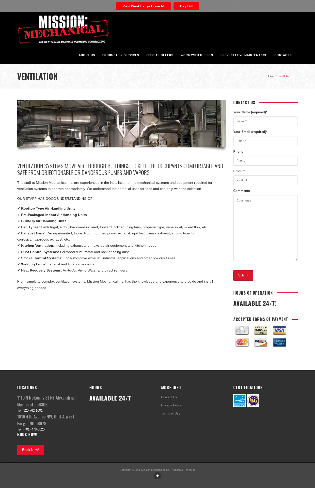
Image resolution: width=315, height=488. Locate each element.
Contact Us (284, 55)
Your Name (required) (250, 112)
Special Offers (159, 55)
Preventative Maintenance (243, 55)
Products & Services (120, 55)
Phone (238, 151)
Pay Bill (186, 6)
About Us (87, 55)
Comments (241, 191)
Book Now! (30, 450)
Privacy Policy (171, 405)
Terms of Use (170, 413)
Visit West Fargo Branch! (143, 6)
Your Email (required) (250, 132)
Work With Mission (197, 55)
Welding (28, 264)
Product (239, 171)
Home (270, 76)
